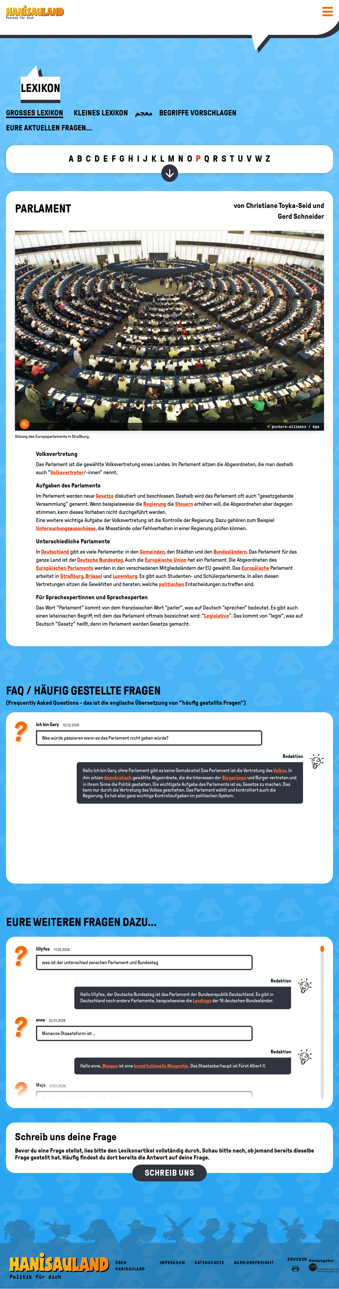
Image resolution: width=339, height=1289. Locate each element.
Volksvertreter (67, 472)
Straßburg (71, 576)
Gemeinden (152, 552)
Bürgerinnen (234, 777)
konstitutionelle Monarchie (161, 1065)
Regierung (154, 504)
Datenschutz (210, 1262)
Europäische (255, 568)
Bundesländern (230, 552)
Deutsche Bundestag (100, 560)
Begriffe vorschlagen (197, 113)
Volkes (279, 770)
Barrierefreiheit (254, 1262)
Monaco (110, 1065)
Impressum (172, 1262)
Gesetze (105, 496)
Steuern (184, 504)
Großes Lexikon (34, 113)
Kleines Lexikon (101, 113)
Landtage (202, 1000)
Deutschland (55, 552)
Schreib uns (169, 1173)
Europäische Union (165, 560)
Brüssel (93, 576)
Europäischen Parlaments (64, 568)
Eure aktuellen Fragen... (49, 128)
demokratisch (118, 777)
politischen (171, 584)
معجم (143, 113)
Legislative (216, 616)
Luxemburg (125, 576)
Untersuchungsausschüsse (66, 528)
